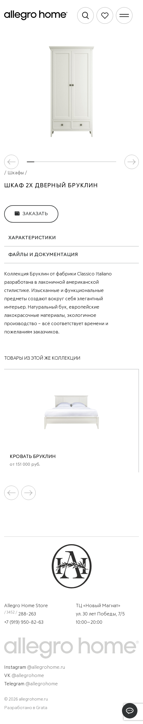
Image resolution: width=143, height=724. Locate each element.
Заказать (31, 213)
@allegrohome (28, 675)
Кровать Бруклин (33, 456)
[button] (131, 162)
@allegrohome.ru (46, 667)
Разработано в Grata (25, 707)
